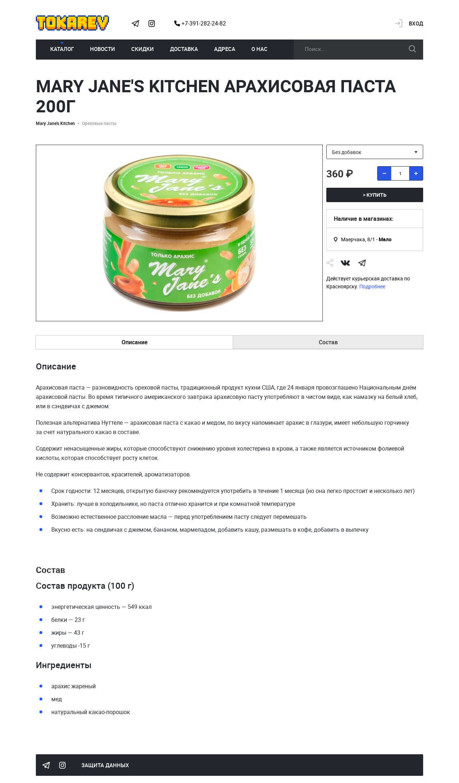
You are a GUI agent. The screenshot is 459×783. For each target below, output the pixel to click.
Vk (345, 262)
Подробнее (372, 286)
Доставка (184, 48)
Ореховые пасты (99, 123)
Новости (102, 48)
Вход (416, 23)
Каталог (62, 48)
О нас (259, 48)
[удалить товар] (384, 173)
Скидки (142, 48)
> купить (375, 194)
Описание (135, 342)
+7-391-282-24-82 (200, 23)
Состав (328, 342)
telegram (361, 262)
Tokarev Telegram (135, 23)
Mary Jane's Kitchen (55, 123)
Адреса (224, 48)
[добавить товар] (416, 173)
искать (412, 49)
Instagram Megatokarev (151, 23)
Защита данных (105, 765)
